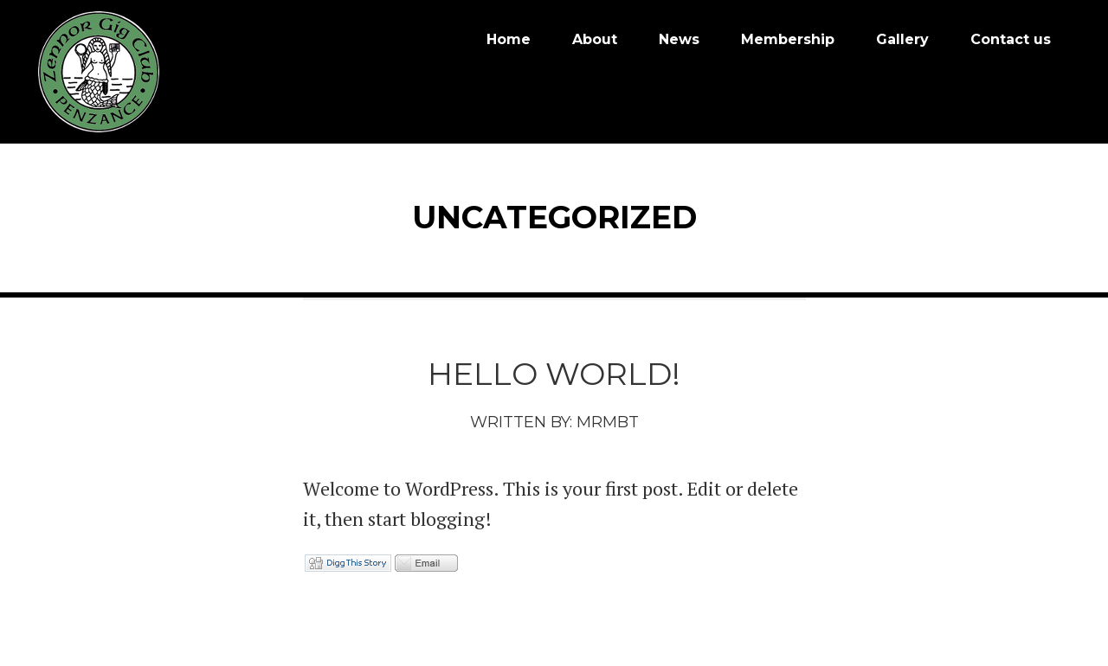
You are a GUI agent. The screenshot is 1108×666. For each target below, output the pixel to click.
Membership (787, 39)
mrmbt (608, 418)
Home (508, 39)
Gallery (902, 39)
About (594, 39)
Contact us (1010, 39)
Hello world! (554, 370)
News (679, 39)
